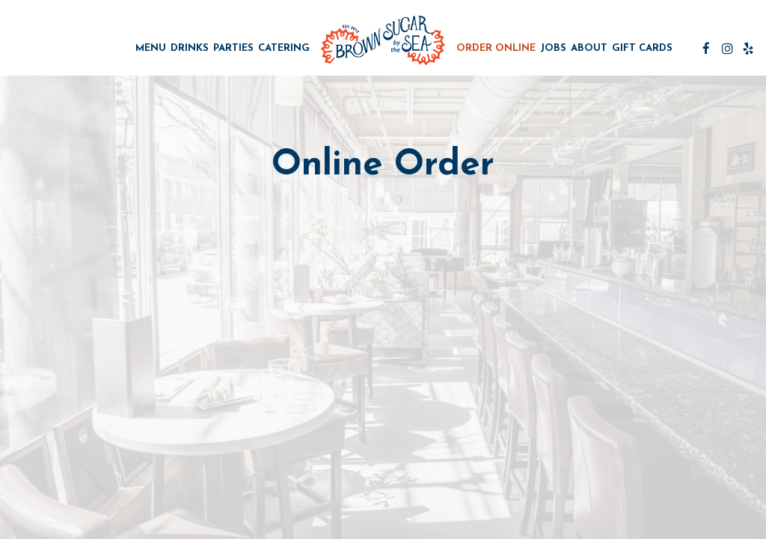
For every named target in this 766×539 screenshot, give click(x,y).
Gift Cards (642, 48)
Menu (150, 48)
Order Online (496, 48)
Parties (233, 48)
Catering (284, 48)
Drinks (190, 48)
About (589, 48)
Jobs (553, 48)
